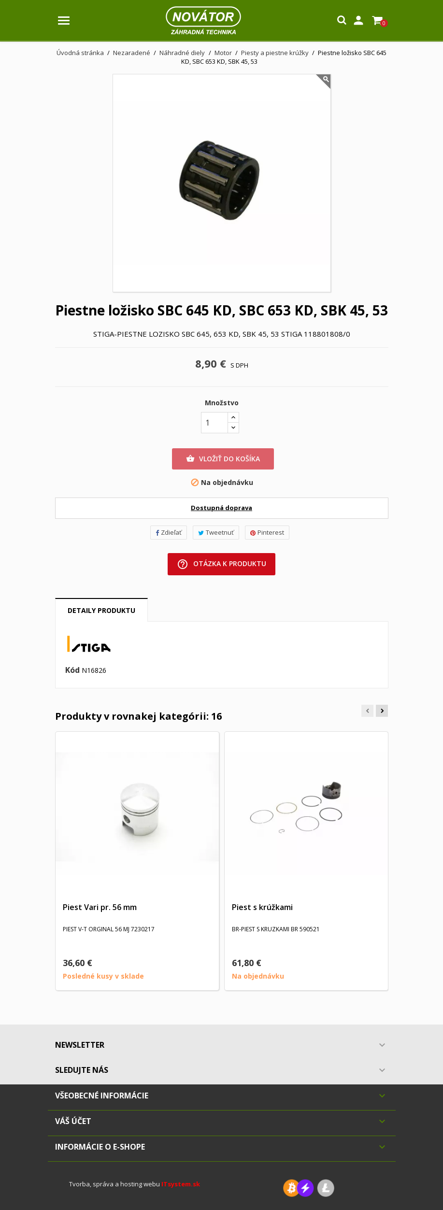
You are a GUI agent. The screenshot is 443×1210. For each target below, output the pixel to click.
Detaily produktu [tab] (101, 610)
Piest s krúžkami (262, 907)
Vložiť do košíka (223, 459)
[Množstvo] (214, 422)
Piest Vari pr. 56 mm (100, 907)
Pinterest (267, 532)
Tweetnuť (216, 532)
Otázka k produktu (221, 564)
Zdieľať (169, 532)
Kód (72, 670)
